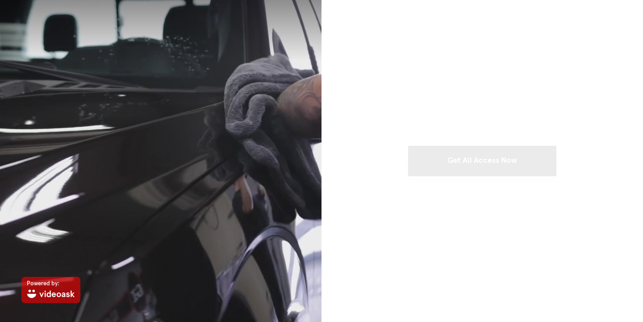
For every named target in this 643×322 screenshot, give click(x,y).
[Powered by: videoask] (50, 290)
